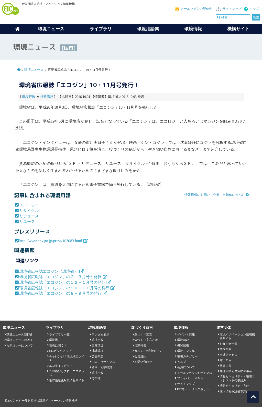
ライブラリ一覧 (59, 334)
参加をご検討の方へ (147, 351)
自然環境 (97, 345)
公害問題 (97, 356)
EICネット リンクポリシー (194, 389)
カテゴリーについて (19, 345)
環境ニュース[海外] (19, 340)
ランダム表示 (100, 334)
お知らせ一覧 (228, 343)
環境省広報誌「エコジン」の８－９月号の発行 (60, 293)
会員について (186, 367)
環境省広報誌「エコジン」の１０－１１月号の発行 (64, 288)
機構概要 (225, 349)
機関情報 (183, 345)
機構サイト (238, 28)
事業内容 (225, 365)
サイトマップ (231, 8)
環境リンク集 (186, 351)
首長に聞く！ (58, 345)
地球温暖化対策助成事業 (236, 371)
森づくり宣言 (143, 334)
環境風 (53, 340)
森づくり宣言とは (146, 340)
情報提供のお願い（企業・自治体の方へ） (215, 195)
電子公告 (225, 360)
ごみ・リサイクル (103, 362)
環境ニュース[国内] (19, 334)
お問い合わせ (143, 362)
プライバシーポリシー (192, 378)
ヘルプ (254, 8)
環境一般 (97, 373)
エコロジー (29, 205)
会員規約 (140, 356)
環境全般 (97, 340)
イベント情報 (186, 334)
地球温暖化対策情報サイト (66, 380)
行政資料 (47, 97)
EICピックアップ (60, 351)
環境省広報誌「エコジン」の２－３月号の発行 (60, 277)
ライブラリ (101, 28)
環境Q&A (183, 340)
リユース (27, 221)
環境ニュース (34, 70)
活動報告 (140, 345)
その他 (96, 378)
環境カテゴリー (187, 356)
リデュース (29, 216)
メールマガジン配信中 (196, 8)
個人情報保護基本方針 (234, 391)
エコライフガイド (61, 365)
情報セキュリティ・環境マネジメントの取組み (237, 378)
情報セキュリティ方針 (234, 385)
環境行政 (28, 97)
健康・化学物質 (102, 367)
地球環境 (97, 351)
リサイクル (29, 211)
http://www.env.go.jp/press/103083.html (50, 241)
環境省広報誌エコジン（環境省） (48, 271)
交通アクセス (228, 354)
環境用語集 (148, 28)
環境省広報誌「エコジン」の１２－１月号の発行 (62, 282)
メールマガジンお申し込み (194, 373)
